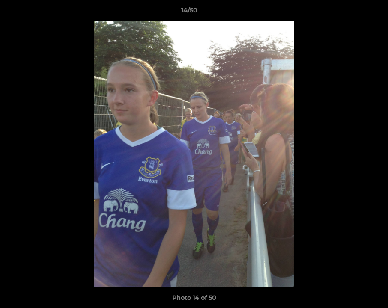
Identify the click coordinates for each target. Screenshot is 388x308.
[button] (352, 12)
